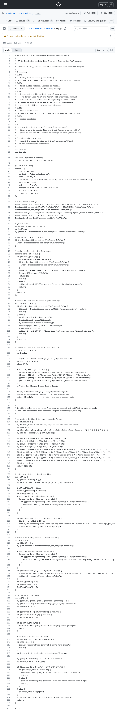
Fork (90, 13)
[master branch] (16, 28)
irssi (8, 13)
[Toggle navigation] (5, 4)
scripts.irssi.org (23, 13)
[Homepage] (58, 4)
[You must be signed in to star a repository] (107, 13)
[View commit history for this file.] (111, 36)
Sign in (103, 4)
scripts (49, 28)
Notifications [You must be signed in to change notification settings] (72, 13)
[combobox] (92, 28)
